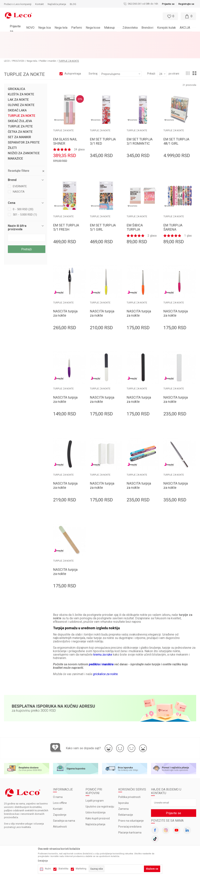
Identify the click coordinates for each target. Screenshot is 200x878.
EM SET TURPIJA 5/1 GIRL (103, 207)
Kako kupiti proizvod (98, 797)
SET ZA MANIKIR (19, 116)
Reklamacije (125, 794)
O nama (58, 776)
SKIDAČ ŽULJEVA (20, 100)
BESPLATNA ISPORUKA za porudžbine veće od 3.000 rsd (90, 34)
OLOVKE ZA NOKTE (21, 84)
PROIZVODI (18, 40)
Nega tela (32, 40)
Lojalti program (95, 780)
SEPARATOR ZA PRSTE (24, 122)
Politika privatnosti (129, 776)
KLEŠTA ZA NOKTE (21, 73)
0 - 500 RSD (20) (23, 188)
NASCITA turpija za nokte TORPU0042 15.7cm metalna (175, 297)
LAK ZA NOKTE (18, 79)
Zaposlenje (59, 794)
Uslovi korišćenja (95, 792)
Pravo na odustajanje (131, 800)
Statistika (63, 868)
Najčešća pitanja (95, 803)
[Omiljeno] (170, 16)
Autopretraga (72, 52)
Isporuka (123, 782)
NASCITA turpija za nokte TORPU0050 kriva (66, 467)
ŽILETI (12, 127)
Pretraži (26, 228)
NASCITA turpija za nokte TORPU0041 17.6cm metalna (139, 297)
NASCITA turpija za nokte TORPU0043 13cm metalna (65, 383)
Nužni (48, 868)
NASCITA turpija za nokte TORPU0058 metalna (175, 469)
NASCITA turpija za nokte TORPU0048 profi (140, 381)
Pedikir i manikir (47, 40)
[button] (91, 16)
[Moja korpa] (188, 16)
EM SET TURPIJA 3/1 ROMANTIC (140, 121)
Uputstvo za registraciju (100, 786)
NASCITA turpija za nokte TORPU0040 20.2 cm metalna (103, 297)
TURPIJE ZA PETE (20, 106)
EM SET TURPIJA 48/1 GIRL (176, 121)
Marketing (81, 868)
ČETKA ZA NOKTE (20, 111)
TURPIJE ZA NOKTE (21, 95)
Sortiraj (93, 52)
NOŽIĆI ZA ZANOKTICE (24, 132)
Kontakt (57, 788)
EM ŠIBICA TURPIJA (135, 207)
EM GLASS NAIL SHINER (65, 121)
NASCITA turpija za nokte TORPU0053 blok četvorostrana (102, 469)
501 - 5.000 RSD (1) (25, 194)
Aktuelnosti (60, 806)
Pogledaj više (134, 34)
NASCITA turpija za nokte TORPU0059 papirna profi (65, 555)
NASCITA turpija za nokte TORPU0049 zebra (175, 383)
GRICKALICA (16, 68)
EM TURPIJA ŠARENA (172, 207)
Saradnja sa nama (64, 800)
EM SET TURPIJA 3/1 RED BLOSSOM (103, 123)
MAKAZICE (15, 138)
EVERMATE (20, 165)
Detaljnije (43, 861)
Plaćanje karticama (129, 812)
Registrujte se (186, 3)
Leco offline (60, 782)
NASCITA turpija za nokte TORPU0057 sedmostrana (139, 469)
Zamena (123, 788)
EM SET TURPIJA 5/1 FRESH (66, 207)
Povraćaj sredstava (129, 806)
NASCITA (18, 171)
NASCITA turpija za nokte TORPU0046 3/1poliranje (102, 383)
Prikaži (151, 52)
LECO (7, 40)
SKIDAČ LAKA (17, 90)
